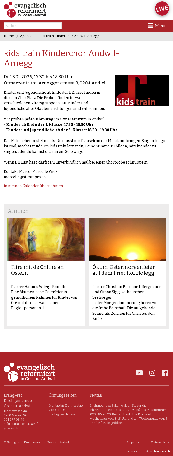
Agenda (26, 36)
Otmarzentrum (55, 83)
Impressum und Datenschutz (148, 442)
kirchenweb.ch (159, 451)
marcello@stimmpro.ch (25, 177)
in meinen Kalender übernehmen (33, 186)
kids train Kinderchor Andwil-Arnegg (68, 36)
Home (9, 36)
